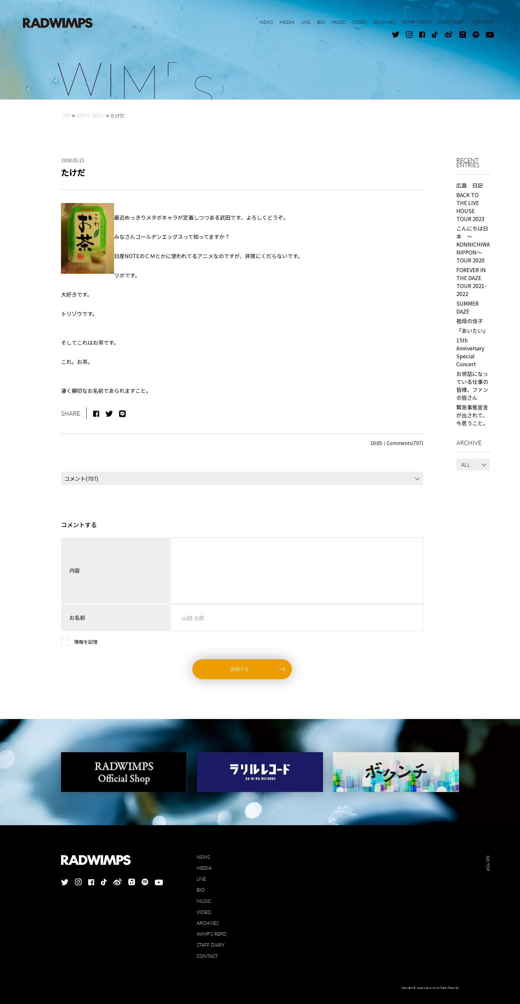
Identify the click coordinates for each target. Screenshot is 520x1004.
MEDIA (204, 868)
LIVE (201, 879)
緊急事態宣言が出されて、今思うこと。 (472, 415)
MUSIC (204, 901)
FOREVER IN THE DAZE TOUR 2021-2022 (471, 282)
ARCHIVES (208, 923)
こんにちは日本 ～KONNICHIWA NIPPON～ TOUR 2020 (473, 244)
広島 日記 (469, 185)
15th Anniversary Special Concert (470, 352)
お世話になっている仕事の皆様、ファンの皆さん (472, 385)
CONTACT (207, 956)
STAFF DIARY (211, 945)
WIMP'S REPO (211, 934)
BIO (201, 890)
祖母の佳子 (469, 321)
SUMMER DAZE (467, 307)
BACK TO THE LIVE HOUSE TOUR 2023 (470, 207)
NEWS (203, 857)
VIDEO (204, 912)
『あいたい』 (472, 330)
